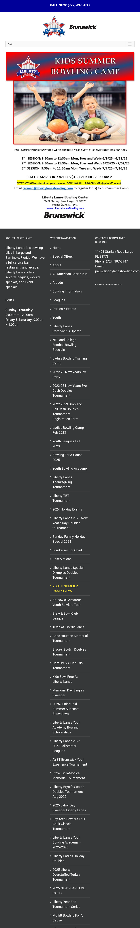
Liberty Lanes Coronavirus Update (66, 328)
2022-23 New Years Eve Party (69, 374)
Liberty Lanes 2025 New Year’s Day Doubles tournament (70, 523)
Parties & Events (64, 309)
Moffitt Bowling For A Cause (67, 917)
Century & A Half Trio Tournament (67, 665)
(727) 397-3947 (117, 261)
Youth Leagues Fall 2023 (66, 443)
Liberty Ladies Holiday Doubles (68, 858)
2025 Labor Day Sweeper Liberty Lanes (69, 807)
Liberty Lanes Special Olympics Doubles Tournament (67, 572)
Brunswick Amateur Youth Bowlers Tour (66, 602)
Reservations (61, 559)
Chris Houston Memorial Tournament (70, 638)
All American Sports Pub (70, 274)
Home (56, 248)
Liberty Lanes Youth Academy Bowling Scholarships (66, 727)
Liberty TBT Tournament (61, 498)
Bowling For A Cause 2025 (67, 457)
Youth (56, 317)
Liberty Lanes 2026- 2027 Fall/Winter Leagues (66, 746)
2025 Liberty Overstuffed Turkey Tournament (66, 874)
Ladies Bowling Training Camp (69, 360)
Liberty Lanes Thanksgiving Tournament (62, 482)
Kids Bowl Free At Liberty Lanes (65, 679)
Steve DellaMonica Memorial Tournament (68, 775)
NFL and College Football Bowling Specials (64, 345)
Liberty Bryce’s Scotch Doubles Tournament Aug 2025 (68, 791)
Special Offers (62, 256)
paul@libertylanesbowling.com (117, 271)
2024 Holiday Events (67, 509)
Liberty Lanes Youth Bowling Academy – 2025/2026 (66, 842)
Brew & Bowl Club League (65, 616)
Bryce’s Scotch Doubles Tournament (69, 651)
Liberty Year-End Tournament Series (66, 904)
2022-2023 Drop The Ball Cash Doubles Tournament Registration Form (67, 411)
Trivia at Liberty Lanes (68, 627)
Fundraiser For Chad (67, 550)
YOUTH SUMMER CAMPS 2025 (65, 588)
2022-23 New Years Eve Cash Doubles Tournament (69, 390)
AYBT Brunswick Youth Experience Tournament (69, 762)
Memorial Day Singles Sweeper (68, 692)
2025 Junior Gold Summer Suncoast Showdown (65, 709)
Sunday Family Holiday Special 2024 (68, 539)
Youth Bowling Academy (70, 468)
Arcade (57, 283)
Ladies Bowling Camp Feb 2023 (68, 430)
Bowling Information (67, 291)
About (56, 265)
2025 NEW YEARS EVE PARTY (68, 890)
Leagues (58, 300)
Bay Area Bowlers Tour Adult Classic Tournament (68, 824)
